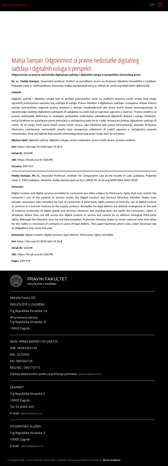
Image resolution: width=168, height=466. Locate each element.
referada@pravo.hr (31, 446)
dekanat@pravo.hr (31, 413)
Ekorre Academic (111, 460)
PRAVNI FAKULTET (15, 5)
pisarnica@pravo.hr (90, 374)
